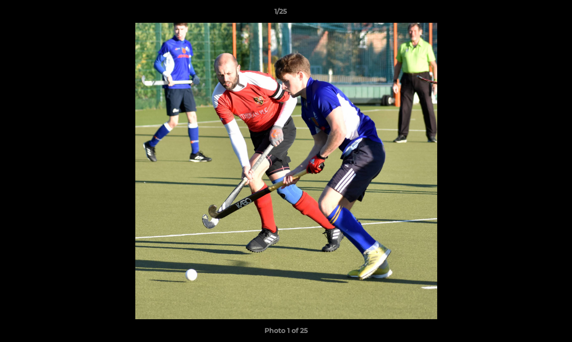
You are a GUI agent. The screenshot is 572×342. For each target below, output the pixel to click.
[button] (532, 14)
